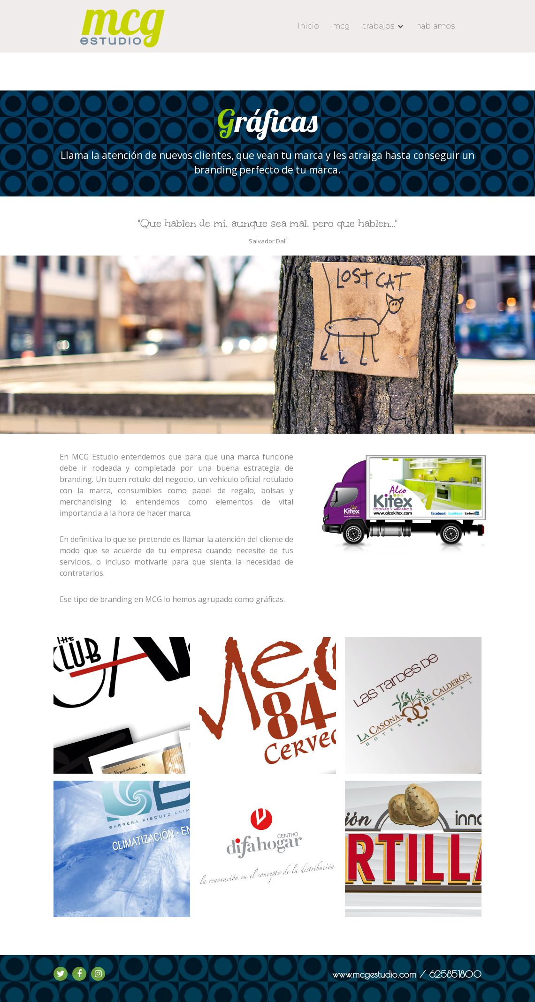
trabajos (378, 26)
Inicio (308, 26)
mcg (341, 26)
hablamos (435, 26)
